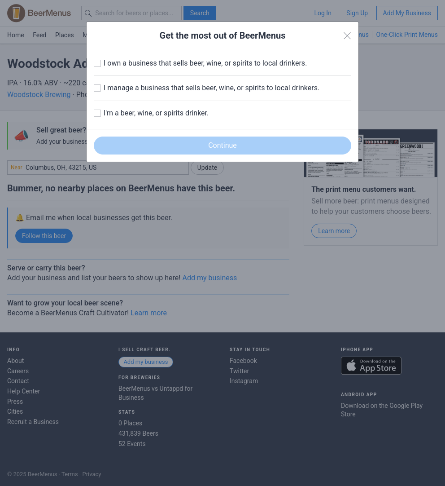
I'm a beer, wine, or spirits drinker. (156, 113)
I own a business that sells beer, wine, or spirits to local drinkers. (205, 63)
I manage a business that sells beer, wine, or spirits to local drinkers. (211, 88)
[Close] (347, 35)
